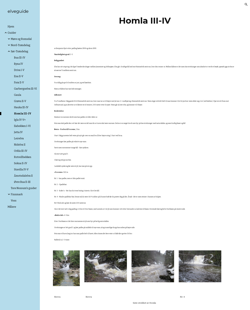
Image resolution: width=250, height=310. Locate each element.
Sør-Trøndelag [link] (19, 51)
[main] (145, 21)
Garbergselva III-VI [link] (25, 88)
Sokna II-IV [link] (20, 163)
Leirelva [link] (19, 138)
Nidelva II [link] (19, 144)
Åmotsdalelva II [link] (23, 175)
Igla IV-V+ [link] (20, 119)
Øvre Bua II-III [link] (22, 181)
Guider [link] (12, 32)
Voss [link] (13, 200)
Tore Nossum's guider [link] (24, 188)
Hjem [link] (11, 26)
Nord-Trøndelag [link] (20, 45)
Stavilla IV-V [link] (21, 169)
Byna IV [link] (18, 63)
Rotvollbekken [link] (22, 157)
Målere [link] (12, 206)
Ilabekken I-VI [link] (22, 126)
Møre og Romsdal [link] (21, 38)
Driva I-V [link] (19, 70)
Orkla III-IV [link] (20, 150)
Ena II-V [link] (18, 76)
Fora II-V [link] (19, 82)
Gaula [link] (17, 94)
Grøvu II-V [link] (20, 101)
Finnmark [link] (17, 194)
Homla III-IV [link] (22, 113)
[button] (246, 4)
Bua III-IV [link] (19, 57)
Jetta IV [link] (18, 132)
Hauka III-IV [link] (21, 107)
